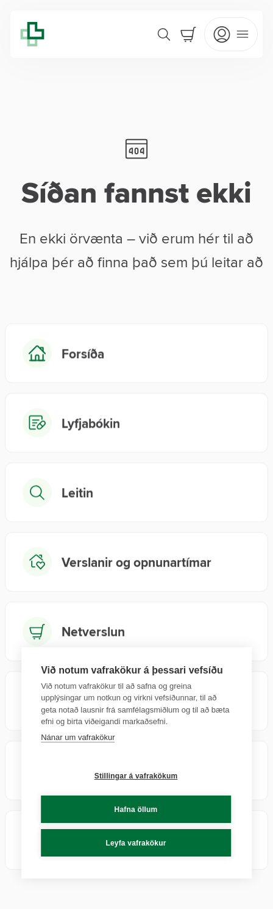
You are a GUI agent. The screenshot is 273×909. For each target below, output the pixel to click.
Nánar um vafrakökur (78, 737)
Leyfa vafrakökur (135, 843)
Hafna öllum (136, 809)
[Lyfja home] (32, 34)
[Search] (163, 34)
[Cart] (188, 34)
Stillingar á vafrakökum (136, 776)
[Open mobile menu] (231, 34)
